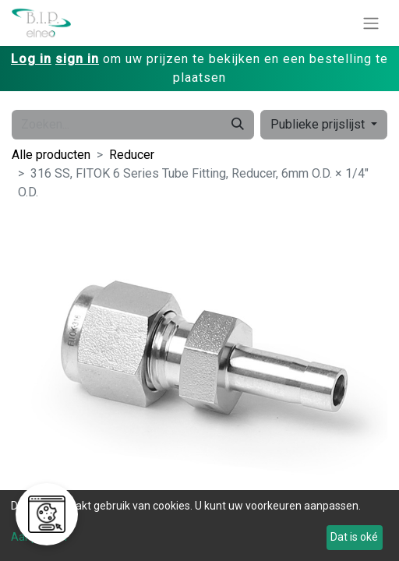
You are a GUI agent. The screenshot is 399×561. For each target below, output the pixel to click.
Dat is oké (354, 537)
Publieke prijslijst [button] (319, 124)
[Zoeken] (237, 124)
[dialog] (199, 525)
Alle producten (51, 154)
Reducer (131, 154)
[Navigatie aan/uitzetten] (371, 23)
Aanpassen (39, 537)
